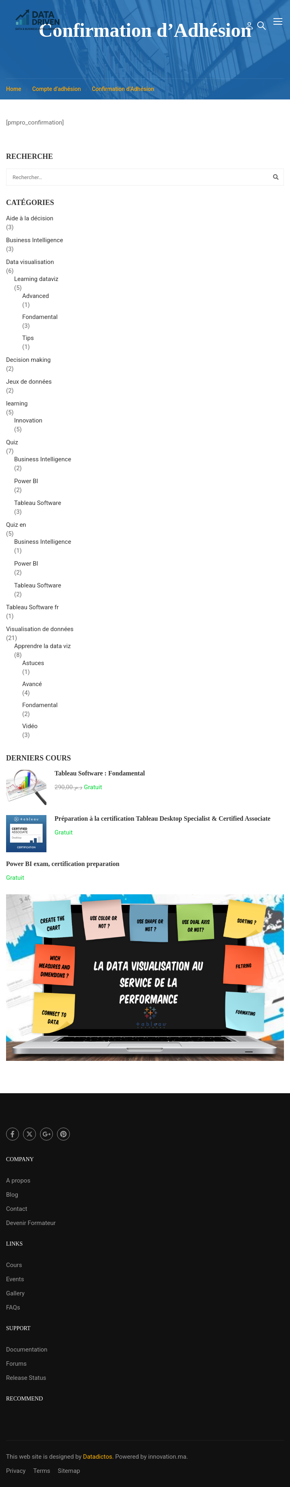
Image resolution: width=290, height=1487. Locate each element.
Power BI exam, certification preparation (63, 865)
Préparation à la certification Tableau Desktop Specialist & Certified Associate (163, 820)
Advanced (35, 298)
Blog (12, 1194)
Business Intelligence (34, 242)
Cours (14, 1265)
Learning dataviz (36, 281)
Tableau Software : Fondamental (100, 775)
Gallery (15, 1293)
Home (13, 91)
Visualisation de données (40, 631)
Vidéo (30, 728)
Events (15, 1279)
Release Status (26, 1377)
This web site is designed (40, 1456)
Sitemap (69, 1470)
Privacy (15, 1470)
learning (16, 405)
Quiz (12, 444)
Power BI (26, 483)
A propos (18, 1180)
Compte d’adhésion (56, 91)
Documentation (26, 1349)
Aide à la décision (29, 220)
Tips (28, 340)
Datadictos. (98, 1456)
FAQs (13, 1307)
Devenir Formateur (31, 1223)
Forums (16, 1363)
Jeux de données (29, 383)
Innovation (28, 422)
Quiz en (16, 526)
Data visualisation (30, 264)
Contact (16, 1208)
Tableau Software (37, 505)
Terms (41, 1470)
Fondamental (40, 319)
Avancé (32, 686)
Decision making (28, 361)
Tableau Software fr (32, 609)
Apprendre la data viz (42, 648)
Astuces (33, 665)
